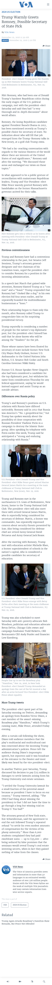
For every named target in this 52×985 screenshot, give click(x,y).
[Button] (46, 46)
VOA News (9, 32)
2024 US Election (11, 12)
